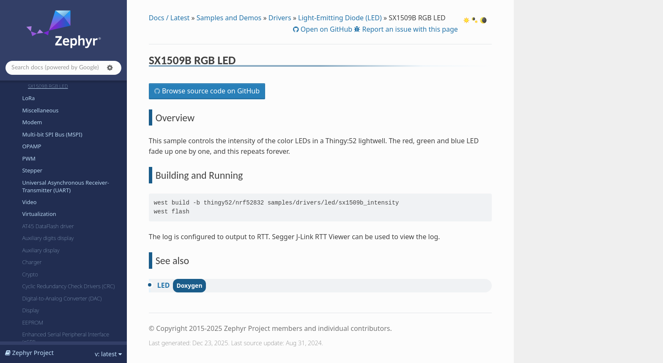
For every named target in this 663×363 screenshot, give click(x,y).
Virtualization (39, 214)
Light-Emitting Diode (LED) (340, 17)
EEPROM (32, 322)
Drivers (279, 17)
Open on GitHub (325, 29)
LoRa (28, 98)
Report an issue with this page (409, 29)
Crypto (30, 274)
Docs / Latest (169, 17)
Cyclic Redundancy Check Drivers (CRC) (68, 286)
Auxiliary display (40, 250)
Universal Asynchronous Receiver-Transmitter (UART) (65, 186)
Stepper (32, 170)
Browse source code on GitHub (210, 91)
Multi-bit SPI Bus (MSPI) (52, 134)
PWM (29, 158)
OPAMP (31, 146)
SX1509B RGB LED (48, 86)
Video (29, 202)
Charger (31, 262)
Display (30, 310)
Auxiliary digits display (48, 238)
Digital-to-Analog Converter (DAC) (61, 298)
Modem (32, 122)
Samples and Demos (229, 17)
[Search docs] (63, 68)
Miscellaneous (40, 110)
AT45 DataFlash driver (48, 226)
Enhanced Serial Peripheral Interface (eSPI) (65, 338)
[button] (110, 67)
